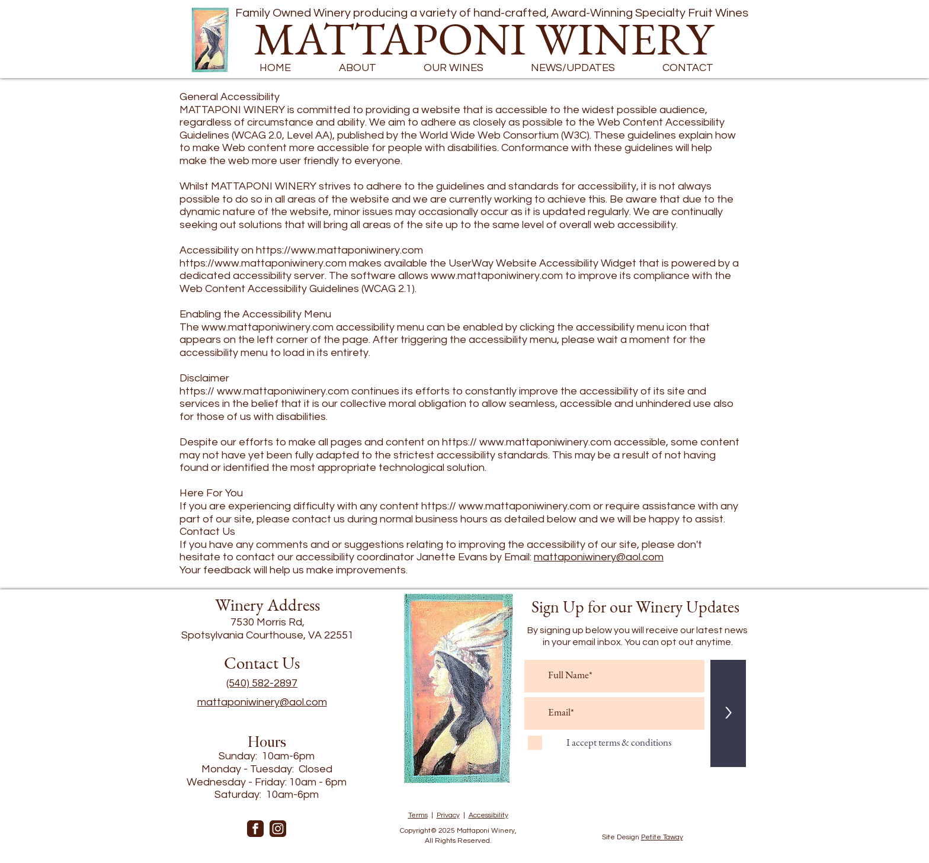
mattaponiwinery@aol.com (599, 557)
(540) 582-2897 (261, 683)
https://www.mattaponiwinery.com (339, 250)
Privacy (448, 815)
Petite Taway (662, 837)
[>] (728, 713)
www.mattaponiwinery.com (497, 275)
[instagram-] (278, 828)
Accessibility (488, 815)
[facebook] (255, 828)
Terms (418, 815)
